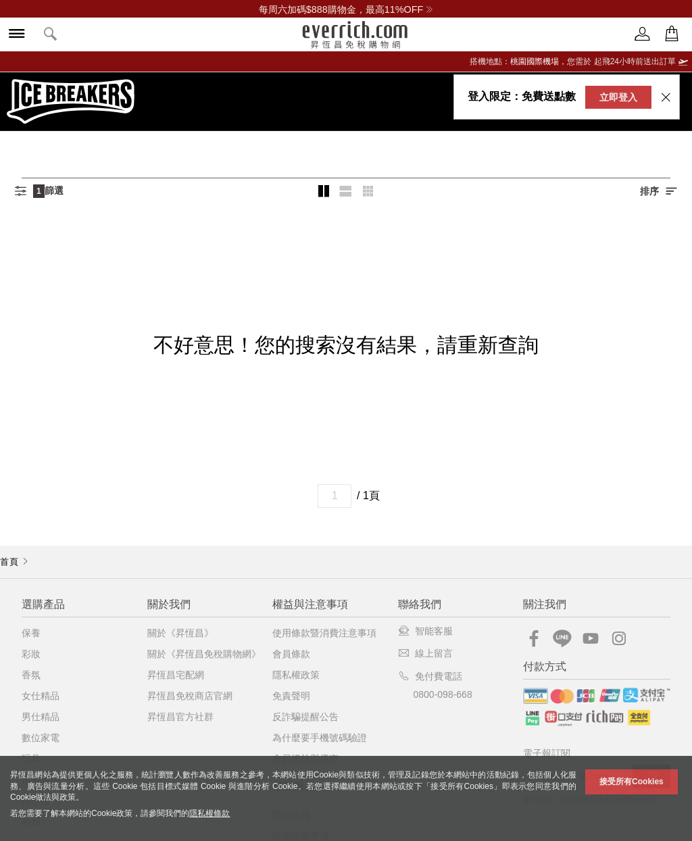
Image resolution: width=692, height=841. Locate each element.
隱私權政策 (296, 674)
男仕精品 (40, 716)
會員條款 (291, 653)
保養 (31, 633)
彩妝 (31, 653)
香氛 (31, 674)
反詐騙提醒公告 (305, 716)
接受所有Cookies (631, 781)
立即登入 (618, 97)
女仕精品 (40, 695)
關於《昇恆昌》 (180, 633)
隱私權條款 (209, 813)
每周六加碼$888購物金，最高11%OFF (346, 9)
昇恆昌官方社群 (180, 716)
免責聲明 (291, 695)
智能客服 (425, 631)
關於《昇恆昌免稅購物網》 (204, 653)
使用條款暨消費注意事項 (324, 633)
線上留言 (425, 653)
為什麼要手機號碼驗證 (319, 737)
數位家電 (40, 737)
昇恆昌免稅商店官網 (189, 695)
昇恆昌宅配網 (175, 674)
